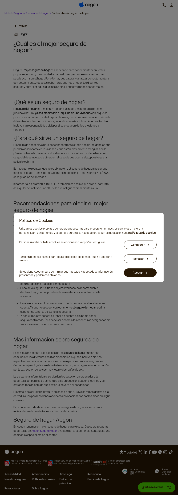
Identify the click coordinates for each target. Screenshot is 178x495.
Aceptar (138, 272)
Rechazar (138, 258)
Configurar (138, 244)
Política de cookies (144, 232)
